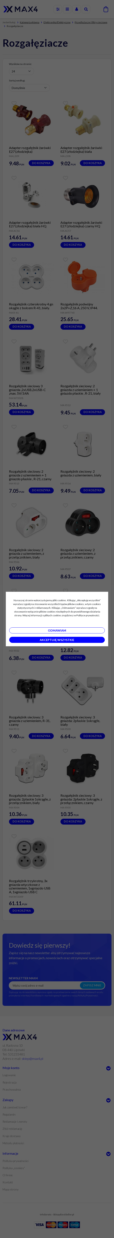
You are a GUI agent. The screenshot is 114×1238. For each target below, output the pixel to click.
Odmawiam (57, 630)
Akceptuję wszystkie (57, 640)
